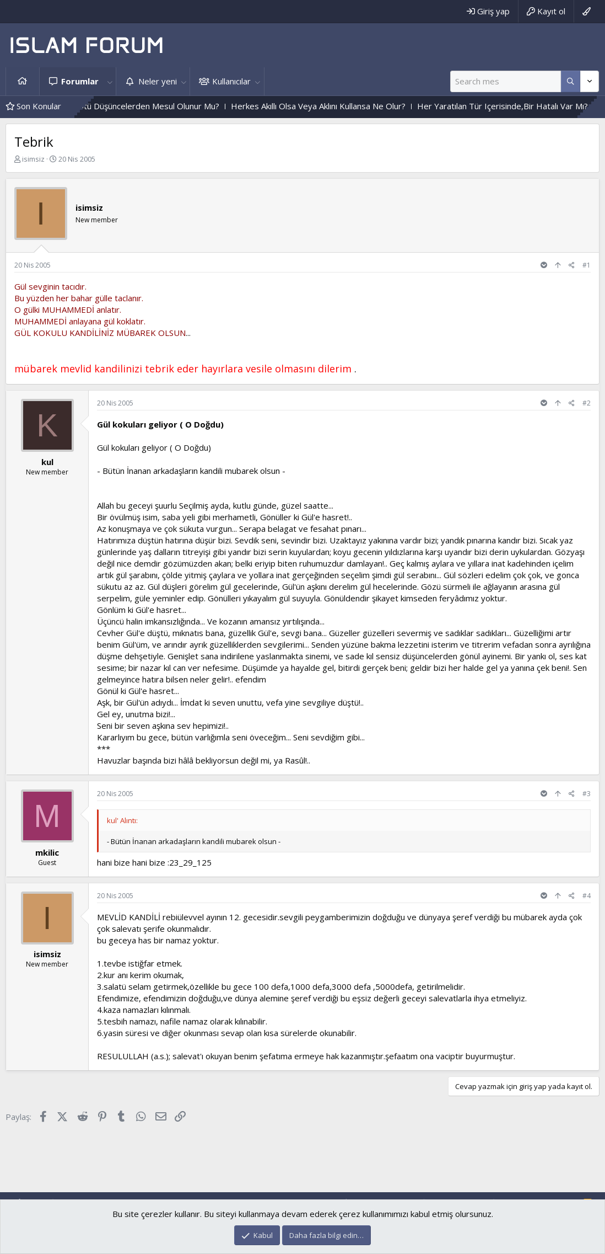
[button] (110, 81)
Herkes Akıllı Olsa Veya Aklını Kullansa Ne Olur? (343, 105)
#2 (586, 403)
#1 (586, 265)
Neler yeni (157, 81)
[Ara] (505, 81)
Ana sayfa (22, 81)
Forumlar (80, 81)
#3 (586, 793)
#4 (586, 895)
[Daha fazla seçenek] (570, 81)
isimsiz (33, 159)
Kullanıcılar (231, 81)
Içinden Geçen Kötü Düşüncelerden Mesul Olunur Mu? (143, 105)
